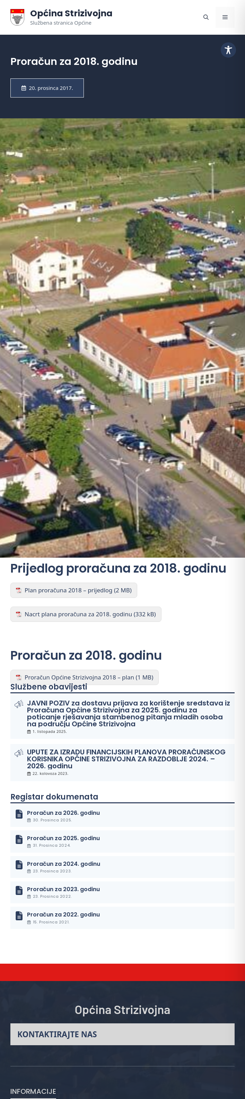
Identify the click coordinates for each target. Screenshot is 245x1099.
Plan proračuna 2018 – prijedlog (69, 590)
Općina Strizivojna (71, 13)
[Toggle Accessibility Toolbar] (228, 50)
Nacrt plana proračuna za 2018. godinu (78, 614)
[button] (206, 17)
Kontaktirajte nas (57, 1034)
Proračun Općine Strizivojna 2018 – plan (79, 677)
